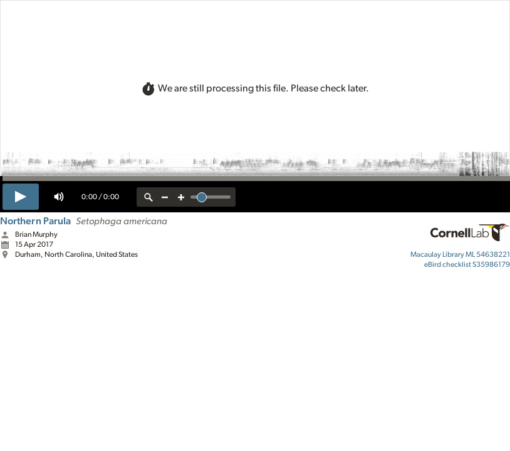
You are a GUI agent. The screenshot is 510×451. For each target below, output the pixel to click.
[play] (21, 197)
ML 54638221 (460, 254)
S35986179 (467, 264)
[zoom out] (165, 197)
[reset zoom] (148, 197)
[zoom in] (181, 197)
